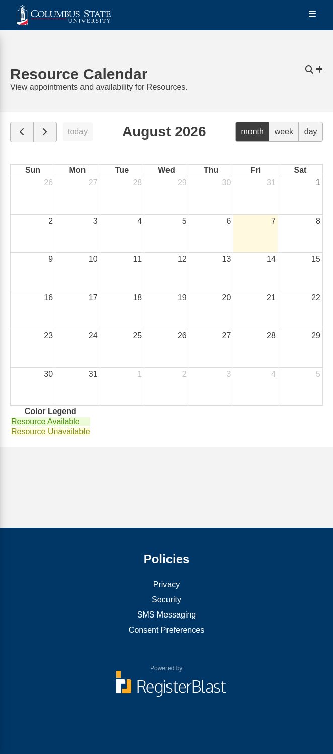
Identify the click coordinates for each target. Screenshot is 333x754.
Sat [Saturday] (300, 170)
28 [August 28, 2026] (271, 335)
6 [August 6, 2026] (228, 221)
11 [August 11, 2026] (137, 259)
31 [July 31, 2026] (271, 182)
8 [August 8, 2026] (318, 221)
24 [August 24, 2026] (93, 335)
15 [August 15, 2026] (315, 259)
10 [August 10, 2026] (93, 259)
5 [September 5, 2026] (318, 374)
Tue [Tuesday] (122, 170)
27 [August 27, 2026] (226, 335)
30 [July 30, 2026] (226, 182)
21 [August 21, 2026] (271, 297)
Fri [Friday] (256, 170)
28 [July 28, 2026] (137, 182)
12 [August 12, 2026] (182, 259)
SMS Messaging (166, 614)
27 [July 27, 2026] (93, 182)
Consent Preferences (166, 630)
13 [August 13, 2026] (226, 259)
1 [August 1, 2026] (318, 182)
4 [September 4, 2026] (273, 374)
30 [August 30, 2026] (48, 374)
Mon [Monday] (77, 170)
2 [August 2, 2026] (50, 221)
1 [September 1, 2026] (139, 374)
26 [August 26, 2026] (182, 335)
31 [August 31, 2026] (93, 374)
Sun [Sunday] (32, 170)
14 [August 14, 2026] (271, 259)
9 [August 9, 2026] (50, 259)
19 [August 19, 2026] (182, 297)
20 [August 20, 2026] (226, 297)
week (284, 131)
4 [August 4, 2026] (139, 221)
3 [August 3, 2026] (95, 221)
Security (166, 599)
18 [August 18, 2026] (137, 297)
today (78, 131)
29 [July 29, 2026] (182, 182)
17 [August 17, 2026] (93, 297)
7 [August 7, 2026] (273, 221)
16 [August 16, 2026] (48, 297)
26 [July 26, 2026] (48, 182)
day (310, 131)
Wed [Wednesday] (166, 170)
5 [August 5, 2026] (184, 221)
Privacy (166, 584)
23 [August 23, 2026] (48, 335)
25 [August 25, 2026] (137, 335)
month (252, 131)
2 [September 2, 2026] (184, 374)
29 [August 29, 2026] (315, 335)
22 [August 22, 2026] (315, 297)
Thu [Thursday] (211, 170)
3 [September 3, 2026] (228, 374)
